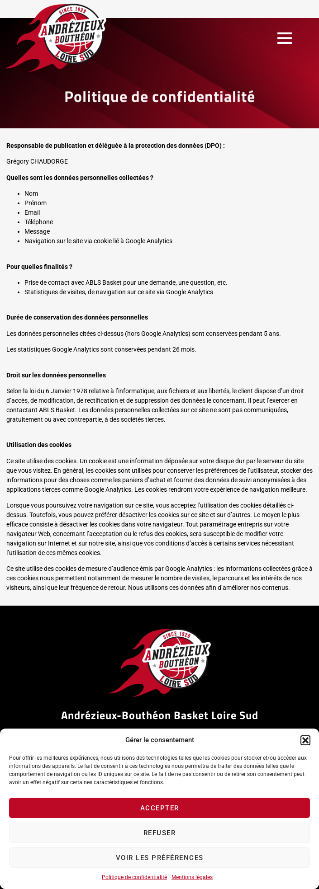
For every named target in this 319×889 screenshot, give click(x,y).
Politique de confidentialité (134, 877)
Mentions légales (192, 877)
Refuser (159, 833)
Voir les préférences (160, 858)
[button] (305, 740)
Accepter (159, 808)
